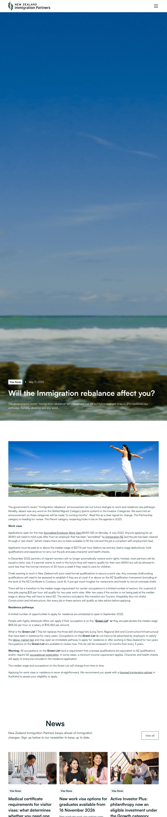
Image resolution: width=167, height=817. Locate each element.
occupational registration (44, 654)
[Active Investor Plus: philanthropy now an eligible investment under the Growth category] (134, 768)
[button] (155, 6)
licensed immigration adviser (136, 672)
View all (150, 735)
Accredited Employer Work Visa (62, 532)
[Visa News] (15, 382)
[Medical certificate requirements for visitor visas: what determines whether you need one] (32, 768)
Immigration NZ (114, 536)
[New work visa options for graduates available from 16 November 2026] (83, 768)
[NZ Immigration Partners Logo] (29, 6)
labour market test (23, 639)
